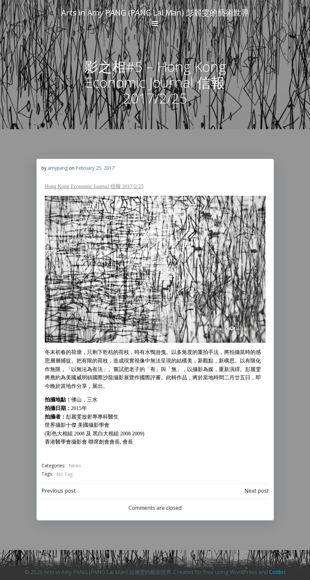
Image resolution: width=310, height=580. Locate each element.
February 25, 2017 (95, 168)
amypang (58, 168)
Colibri (277, 572)
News (75, 465)
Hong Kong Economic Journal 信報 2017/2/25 (94, 186)
